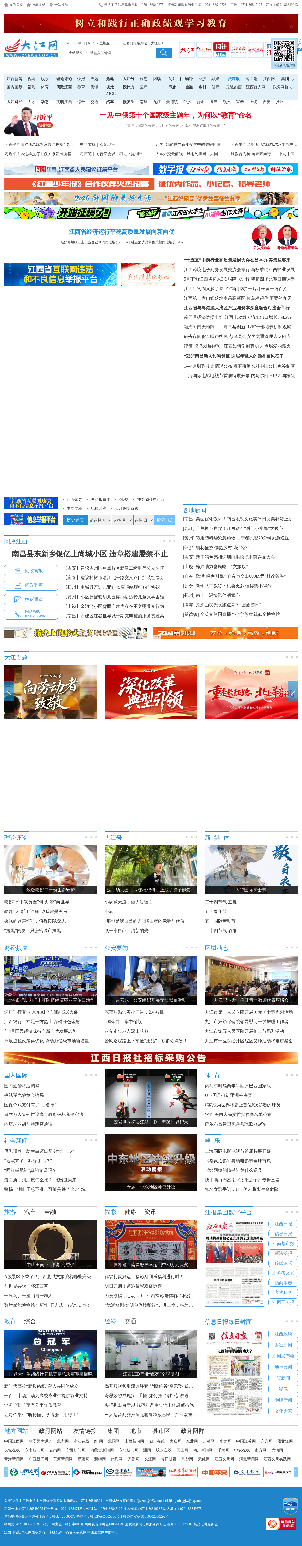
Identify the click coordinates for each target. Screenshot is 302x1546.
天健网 (204, 1459)
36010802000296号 (155, 1516)
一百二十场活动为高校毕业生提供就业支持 (46, 1395)
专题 (94, 79)
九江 (157, 102)
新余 (200, 102)
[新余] (189, 585)
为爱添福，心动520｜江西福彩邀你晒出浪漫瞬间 (152, 1295)
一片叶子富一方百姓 (268, 288)
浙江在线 (81, 1441)
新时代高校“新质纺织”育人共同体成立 (41, 1386)
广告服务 (29, 1501)
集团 (113, 1431)
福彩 (31, 87)
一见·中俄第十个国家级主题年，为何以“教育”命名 (175, 115)
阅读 (157, 79)
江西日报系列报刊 (136, 43)
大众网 (175, 1441)
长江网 (150, 1459)
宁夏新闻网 (75, 1450)
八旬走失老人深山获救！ (129, 1031)
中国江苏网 (246, 1441)
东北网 (192, 1441)
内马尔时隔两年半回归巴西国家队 (238, 1085)
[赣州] (189, 538)
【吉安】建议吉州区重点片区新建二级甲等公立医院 (113, 568)
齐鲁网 (133, 1459)
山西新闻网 (134, 1441)
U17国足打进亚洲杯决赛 (228, 1095)
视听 (31, 79)
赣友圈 (128, 102)
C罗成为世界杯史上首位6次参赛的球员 (242, 1105)
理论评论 (64, 79)
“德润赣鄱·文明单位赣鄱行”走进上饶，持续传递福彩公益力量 (164, 1305)
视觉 (110, 87)
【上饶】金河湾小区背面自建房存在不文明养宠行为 (113, 606)
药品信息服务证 (206, 1524)
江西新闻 (14, 79)
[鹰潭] (189, 604)
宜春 (240, 102)
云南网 (55, 1450)
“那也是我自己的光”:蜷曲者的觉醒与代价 (145, 921)
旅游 (144, 79)
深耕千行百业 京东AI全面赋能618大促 (41, 1012)
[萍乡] (189, 547)
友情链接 (85, 1431)
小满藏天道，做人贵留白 (129, 901)
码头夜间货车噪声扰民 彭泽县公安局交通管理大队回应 (237, 336)
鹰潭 (214, 102)
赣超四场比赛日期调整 (273, 279)
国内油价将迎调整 (21, 1085)
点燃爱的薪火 (277, 346)
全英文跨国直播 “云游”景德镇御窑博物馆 (240, 614)
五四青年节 (216, 911)
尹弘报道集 (262, 246)
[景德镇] (191, 614)
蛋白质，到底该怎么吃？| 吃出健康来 (40, 1179)
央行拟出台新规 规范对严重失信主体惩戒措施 (149, 1405)
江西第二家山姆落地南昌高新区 (214, 298)
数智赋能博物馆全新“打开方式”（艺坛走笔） (48, 1305)
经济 (202, 79)
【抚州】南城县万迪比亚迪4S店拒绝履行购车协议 (111, 587)
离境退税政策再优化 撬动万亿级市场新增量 (46, 1040)
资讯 (94, 87)
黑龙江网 (285, 1441)
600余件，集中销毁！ (125, 1021)
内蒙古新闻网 (102, 1450)
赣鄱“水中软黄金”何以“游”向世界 (36, 901)
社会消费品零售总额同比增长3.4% (157, 242)
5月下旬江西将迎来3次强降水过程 (217, 279)
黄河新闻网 (63, 1459)
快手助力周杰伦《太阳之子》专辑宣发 (242, 1179)
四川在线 (157, 1441)
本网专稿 (74, 508)
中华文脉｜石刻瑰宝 (97, 144)
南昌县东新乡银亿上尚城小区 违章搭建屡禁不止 (90, 554)
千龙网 (223, 1450)
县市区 (161, 1431)
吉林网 (209, 1441)
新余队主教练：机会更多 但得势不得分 (234, 585)
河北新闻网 (249, 1459)
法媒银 (234, 79)
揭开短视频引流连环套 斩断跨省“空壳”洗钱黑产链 (153, 1386)
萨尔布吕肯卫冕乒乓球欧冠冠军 (236, 1124)
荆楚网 (187, 1459)
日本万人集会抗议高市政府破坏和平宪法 (43, 1114)
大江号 (128, 79)
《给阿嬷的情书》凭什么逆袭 (233, 1170)
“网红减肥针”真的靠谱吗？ (30, 1170)
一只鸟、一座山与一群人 (28, 1295)
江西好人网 (256, 87)
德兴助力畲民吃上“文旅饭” (222, 566)
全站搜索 (75, 53)
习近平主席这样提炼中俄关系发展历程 (38, 154)
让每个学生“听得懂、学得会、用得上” (41, 1414)
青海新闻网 (14, 1459)
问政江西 (64, 87)
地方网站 (16, 1431)
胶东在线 (164, 1450)
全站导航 (61, 5)
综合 (81, 102)
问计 (172, 79)
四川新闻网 (203, 1450)
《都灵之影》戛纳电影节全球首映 (238, 1160)
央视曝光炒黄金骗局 (24, 1095)
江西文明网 (224, 1459)
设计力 (128, 87)
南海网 (117, 1459)
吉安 (266, 102)
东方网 (266, 1441)
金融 (189, 87)
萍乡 (187, 102)
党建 (110, 79)
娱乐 (45, 79)
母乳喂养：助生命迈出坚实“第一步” (39, 1151)
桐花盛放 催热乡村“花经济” (222, 547)
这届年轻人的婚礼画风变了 (257, 356)
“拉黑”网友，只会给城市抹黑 (32, 930)
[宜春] (189, 576)
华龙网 (225, 1441)
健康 (216, 87)
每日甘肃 (168, 1459)
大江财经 (14, 102)
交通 (94, 102)
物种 (189, 79)
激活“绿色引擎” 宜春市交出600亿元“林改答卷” (241, 576)
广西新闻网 (38, 1459)
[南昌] (189, 518)
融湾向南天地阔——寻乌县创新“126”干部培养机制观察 (237, 326)
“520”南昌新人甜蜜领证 (207, 356)
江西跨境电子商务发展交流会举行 (217, 269)
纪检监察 (98, 508)
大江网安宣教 (127, 508)
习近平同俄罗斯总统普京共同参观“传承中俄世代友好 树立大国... (60, 144)
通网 (147, 1450)
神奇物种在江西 (150, 499)
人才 (31, 102)
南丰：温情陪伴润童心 (218, 595)
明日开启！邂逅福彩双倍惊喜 (133, 1286)
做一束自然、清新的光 (127, 930)
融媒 (215, 79)
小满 (109, 911)
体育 (45, 87)
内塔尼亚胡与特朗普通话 (28, 1124)
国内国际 (14, 87)
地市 (136, 1431)
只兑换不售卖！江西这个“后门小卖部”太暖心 (239, 528)
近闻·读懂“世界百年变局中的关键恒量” (188, 144)
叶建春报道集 (287, 246)
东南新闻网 (34, 1450)
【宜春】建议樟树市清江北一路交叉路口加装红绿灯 (113, 577)
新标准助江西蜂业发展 (273, 269)
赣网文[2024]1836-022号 (22, 1524)
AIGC (111, 93)
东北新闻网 (128, 1450)
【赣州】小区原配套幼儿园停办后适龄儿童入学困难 (113, 596)
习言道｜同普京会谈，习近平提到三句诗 (115, 154)
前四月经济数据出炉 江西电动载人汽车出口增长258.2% (237, 317)
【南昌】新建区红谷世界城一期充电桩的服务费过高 (113, 615)
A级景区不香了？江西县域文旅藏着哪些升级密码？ (54, 1276)
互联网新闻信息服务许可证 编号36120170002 (159, 1524)
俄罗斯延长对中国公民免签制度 (264, 366)
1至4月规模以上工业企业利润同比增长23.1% (94, 242)
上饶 (253, 102)
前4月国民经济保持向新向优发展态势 (40, 1031)
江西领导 (74, 499)
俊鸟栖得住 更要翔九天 (269, 298)
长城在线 (12, 1450)
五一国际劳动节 (220, 921)
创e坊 (123, 499)
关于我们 (11, 1501)
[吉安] (189, 557)
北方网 (63, 1441)
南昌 (144, 102)
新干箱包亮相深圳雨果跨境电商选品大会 (235, 557)
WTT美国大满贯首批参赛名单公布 (238, 1114)
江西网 (269, 79)
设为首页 (16, 5)
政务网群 (192, 1431)
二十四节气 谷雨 (221, 930)
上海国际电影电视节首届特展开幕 (217, 375)
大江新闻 (158, 43)
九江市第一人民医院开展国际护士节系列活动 (249, 1012)
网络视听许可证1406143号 (104, 1524)
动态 (45, 102)
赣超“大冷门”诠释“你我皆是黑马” (36, 911)
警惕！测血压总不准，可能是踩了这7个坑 (45, 1189)
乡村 (202, 87)
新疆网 (100, 1459)
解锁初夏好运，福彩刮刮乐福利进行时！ (144, 1276)
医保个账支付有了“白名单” (30, 1105)
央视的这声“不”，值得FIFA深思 (35, 921)
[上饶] (189, 566)
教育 (81, 87)
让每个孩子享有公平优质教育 (32, 1405)
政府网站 (50, 1431)
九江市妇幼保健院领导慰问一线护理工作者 (247, 1021)
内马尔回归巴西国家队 (273, 375)
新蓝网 (83, 1459)
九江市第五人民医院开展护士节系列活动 (244, 1031)
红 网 (98, 1441)
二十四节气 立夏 (221, 901)
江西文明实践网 (277, 1459)
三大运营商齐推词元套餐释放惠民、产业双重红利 (153, 1414)
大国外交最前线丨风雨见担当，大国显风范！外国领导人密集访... (211, 154)
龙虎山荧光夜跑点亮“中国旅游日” (228, 604)
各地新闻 (194, 510)
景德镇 (172, 102)
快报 (81, 79)
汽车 (110, 102)
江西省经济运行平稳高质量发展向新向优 (121, 232)
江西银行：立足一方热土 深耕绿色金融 (42, 1021)
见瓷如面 (234, 87)
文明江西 (64, 102)
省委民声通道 (40, 1441)
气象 (172, 87)
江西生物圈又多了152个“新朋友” (215, 288)
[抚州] (189, 595)
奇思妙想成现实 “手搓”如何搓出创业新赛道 (147, 1395)
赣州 (227, 102)
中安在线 (242, 1450)
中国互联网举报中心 (102, 1532)
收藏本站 (39, 5)
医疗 (144, 87)
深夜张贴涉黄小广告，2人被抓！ (136, 1012)
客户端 (251, 79)
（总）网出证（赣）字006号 (62, 1524)
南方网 (261, 1450)
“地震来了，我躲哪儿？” (28, 1160)
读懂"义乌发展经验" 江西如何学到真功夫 (223, 346)
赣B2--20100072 (64, 1516)
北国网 (114, 1441)
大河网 (277, 1450)
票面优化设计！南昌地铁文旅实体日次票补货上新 (244, 518)
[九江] (189, 528)
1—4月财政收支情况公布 (208, 366)
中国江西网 (14, 1441)
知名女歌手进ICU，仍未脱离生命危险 (242, 1189)
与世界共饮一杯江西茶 (26, 1286)
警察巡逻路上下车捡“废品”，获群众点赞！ (146, 1040)
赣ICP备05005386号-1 (106, 1516)
